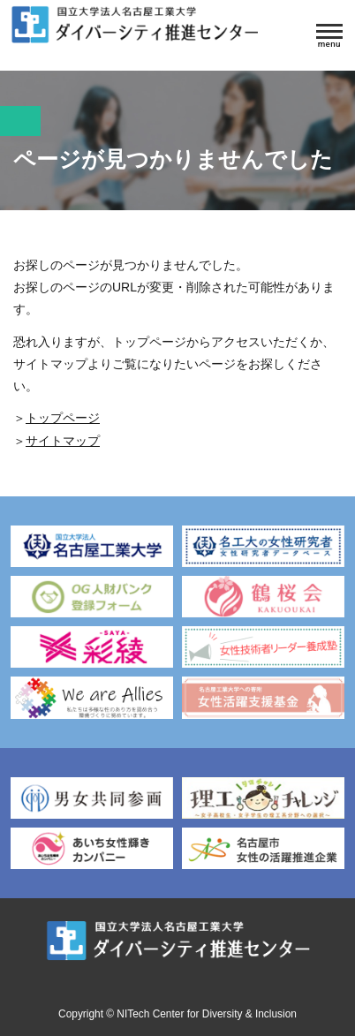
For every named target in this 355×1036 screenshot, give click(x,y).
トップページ (63, 418)
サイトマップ (63, 441)
